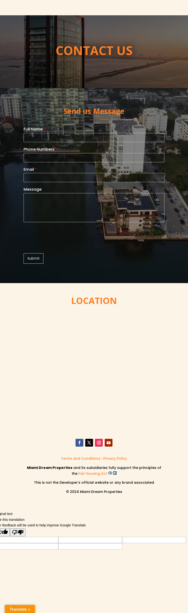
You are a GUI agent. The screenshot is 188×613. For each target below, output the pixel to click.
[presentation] (60, 245)
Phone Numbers (40, 149)
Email (30, 169)
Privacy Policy (115, 458)
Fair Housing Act (97, 473)
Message (33, 189)
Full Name (34, 129)
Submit (33, 258)
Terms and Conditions (81, 458)
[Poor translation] (18, 532)
